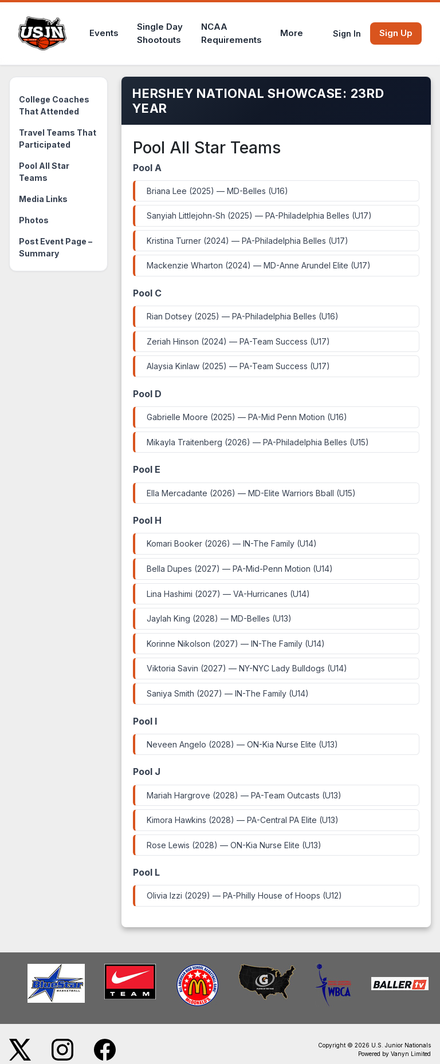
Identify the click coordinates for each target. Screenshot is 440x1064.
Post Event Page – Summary (55, 247)
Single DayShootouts (160, 33)
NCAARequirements (231, 33)
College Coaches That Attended (54, 105)
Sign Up (395, 32)
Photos (34, 220)
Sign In (347, 33)
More (291, 32)
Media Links (43, 199)
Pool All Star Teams (44, 172)
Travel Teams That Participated (57, 138)
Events (104, 32)
